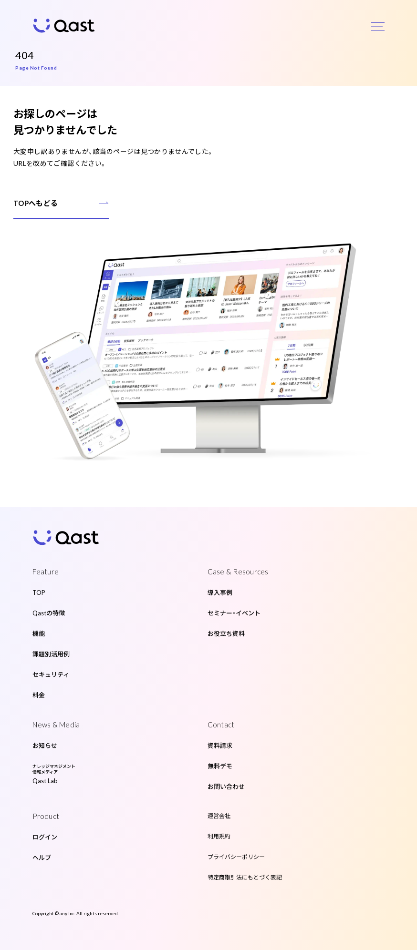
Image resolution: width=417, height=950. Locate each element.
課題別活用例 (51, 654)
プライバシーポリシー (236, 856)
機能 (38, 633)
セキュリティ (50, 674)
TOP (38, 592)
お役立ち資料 (226, 633)
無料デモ (220, 766)
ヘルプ (41, 857)
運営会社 (219, 815)
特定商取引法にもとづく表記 (245, 877)
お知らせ (44, 745)
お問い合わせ (226, 786)
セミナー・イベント (234, 613)
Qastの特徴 (48, 613)
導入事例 (220, 592)
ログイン (44, 837)
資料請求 (220, 745)
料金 (38, 695)
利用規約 (219, 836)
